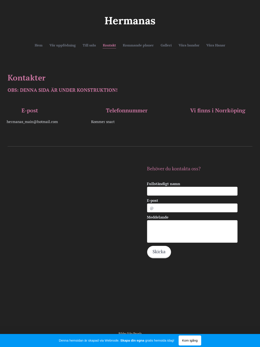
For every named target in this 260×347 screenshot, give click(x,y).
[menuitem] (107, 45)
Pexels (137, 333)
